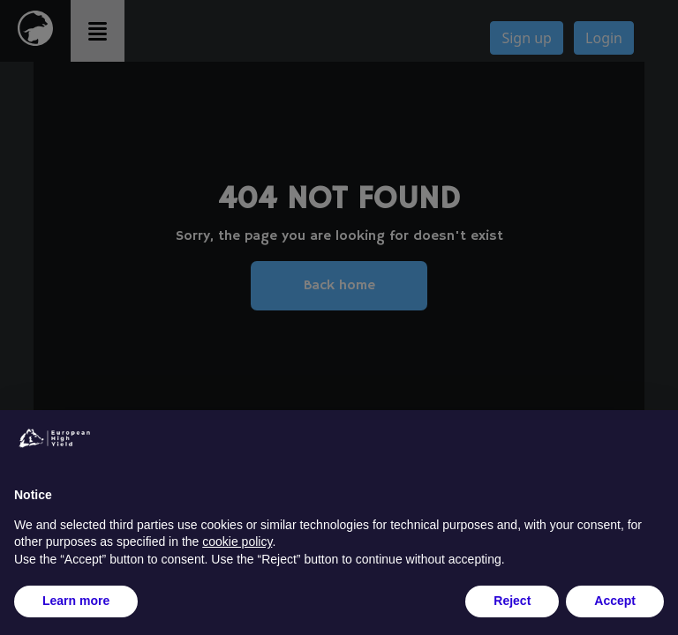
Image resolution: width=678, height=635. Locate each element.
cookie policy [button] (237, 541)
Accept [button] (615, 601)
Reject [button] (512, 601)
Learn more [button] (75, 601)
